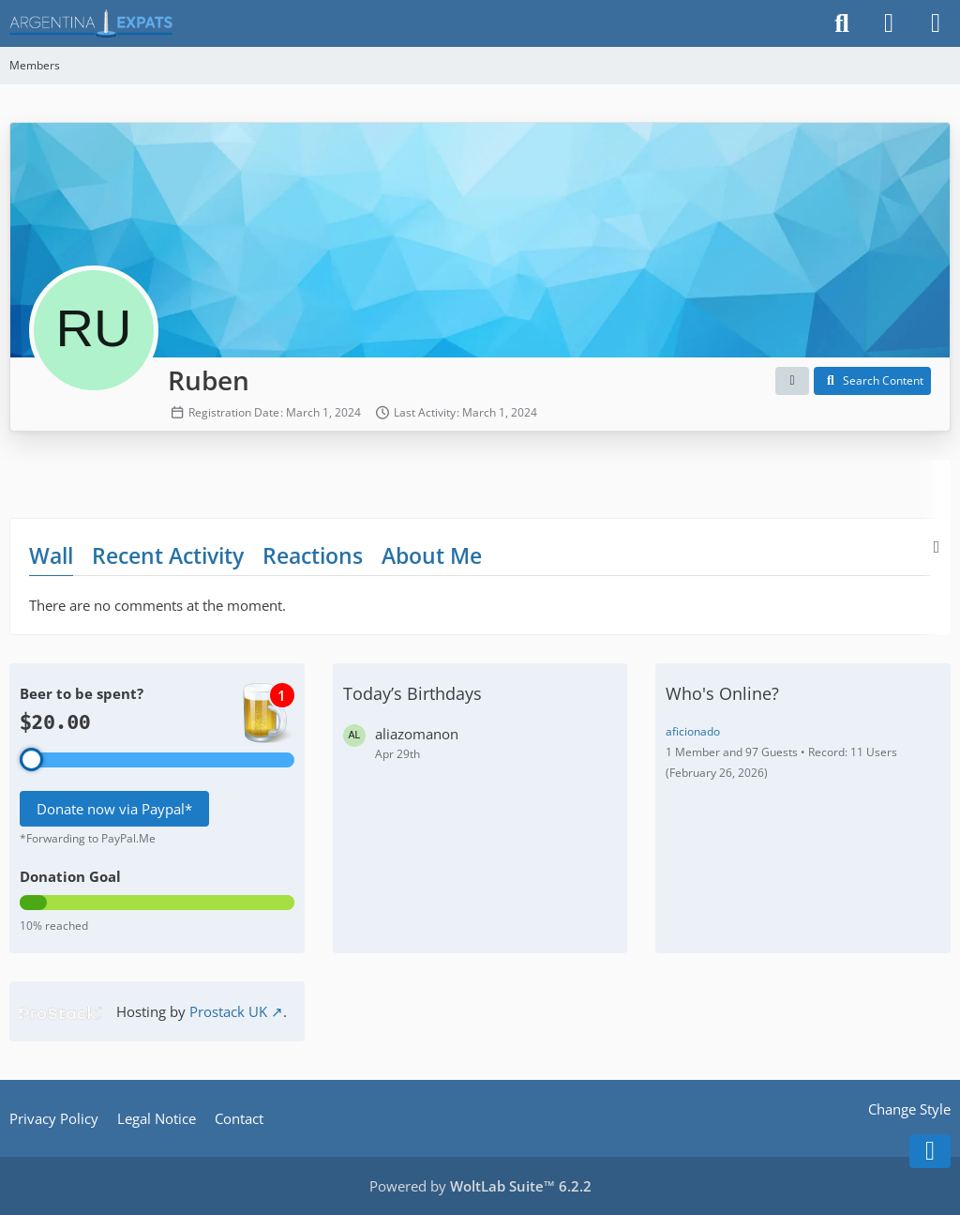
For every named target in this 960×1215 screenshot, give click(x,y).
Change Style (909, 1109)
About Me (432, 555)
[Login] (889, 23)
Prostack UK (228, 1011)
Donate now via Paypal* (114, 808)
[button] (792, 381)
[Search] (842, 23)
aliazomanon (416, 733)
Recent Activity (168, 555)
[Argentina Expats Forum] (91, 23)
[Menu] (935, 23)
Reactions (312, 555)
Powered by (480, 1186)
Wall (51, 555)
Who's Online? (722, 693)
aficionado (693, 731)
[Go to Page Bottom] (930, 1151)
